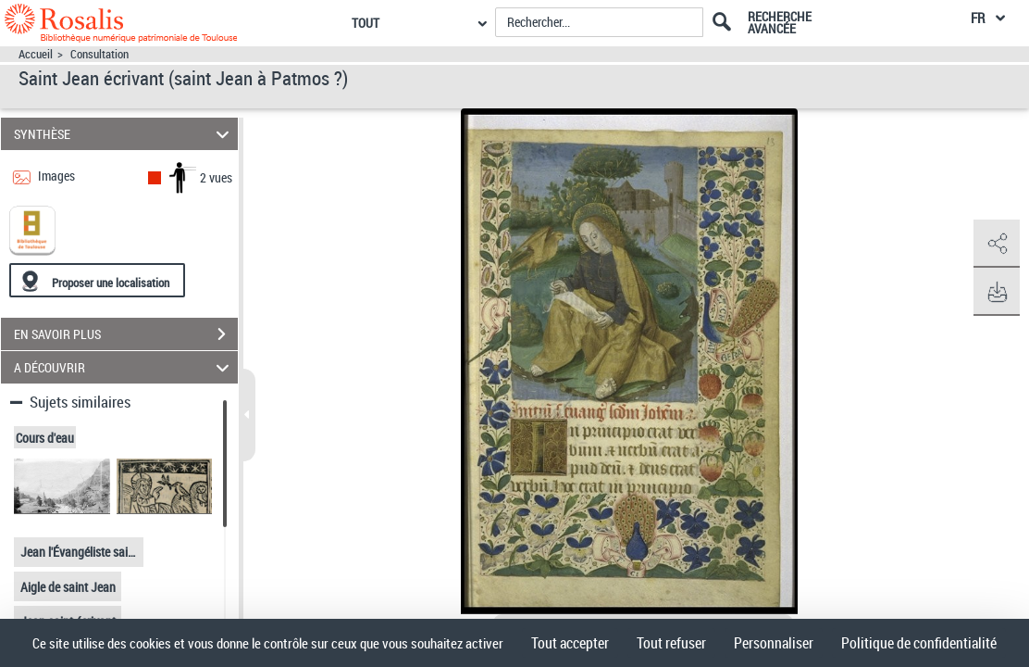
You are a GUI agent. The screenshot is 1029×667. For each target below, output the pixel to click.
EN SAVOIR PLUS (126, 334)
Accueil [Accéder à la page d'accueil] (36, 54)
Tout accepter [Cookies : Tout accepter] (570, 643)
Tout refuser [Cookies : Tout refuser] (671, 643)
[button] (996, 244)
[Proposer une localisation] (97, 280)
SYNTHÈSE (124, 134)
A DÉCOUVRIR (124, 367)
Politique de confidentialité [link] (919, 643)
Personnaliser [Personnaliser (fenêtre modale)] (773, 643)
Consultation (99, 54)
